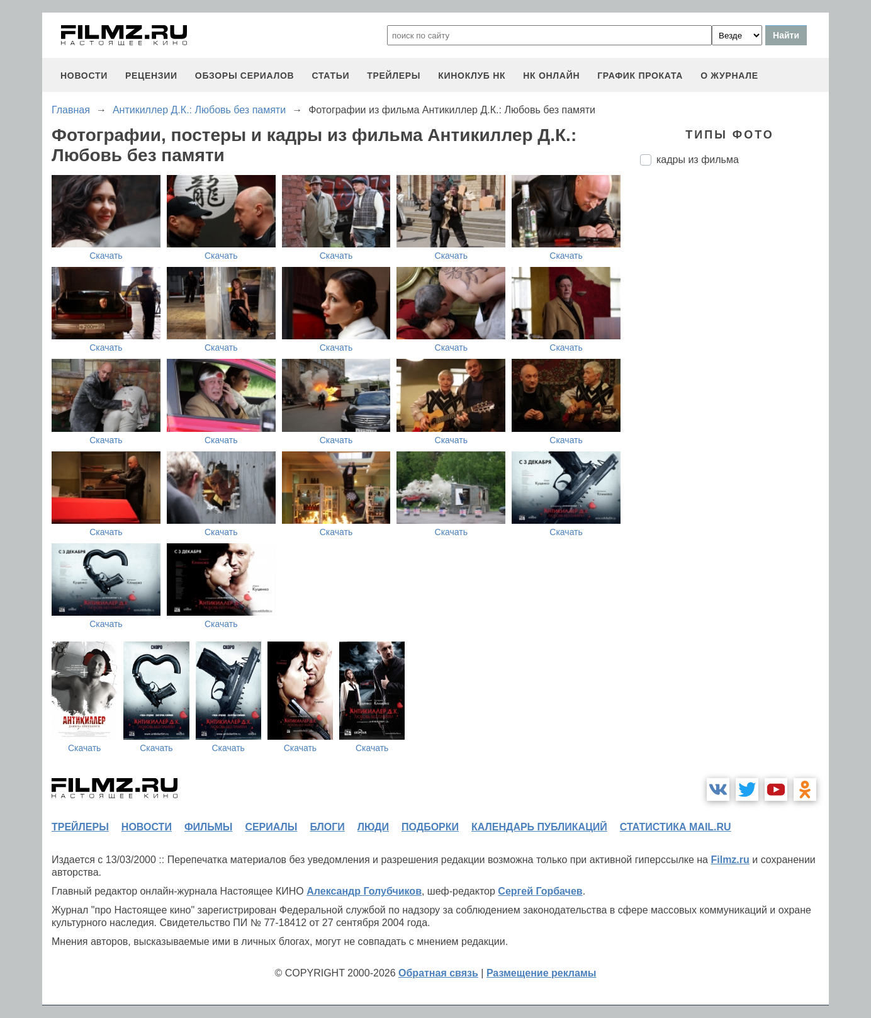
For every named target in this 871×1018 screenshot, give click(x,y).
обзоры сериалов (245, 76)
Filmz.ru (730, 859)
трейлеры (393, 76)
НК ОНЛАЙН (551, 76)
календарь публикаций (539, 827)
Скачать (106, 256)
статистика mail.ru (675, 827)
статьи (330, 76)
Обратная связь (438, 973)
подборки (430, 827)
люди (373, 827)
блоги (327, 827)
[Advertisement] (734, 386)
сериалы (271, 827)
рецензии (151, 76)
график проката (640, 76)
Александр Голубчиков (364, 891)
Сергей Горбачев (540, 891)
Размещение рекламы (541, 973)
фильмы (208, 827)
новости (84, 76)
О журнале (729, 76)
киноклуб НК (471, 76)
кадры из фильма (697, 159)
